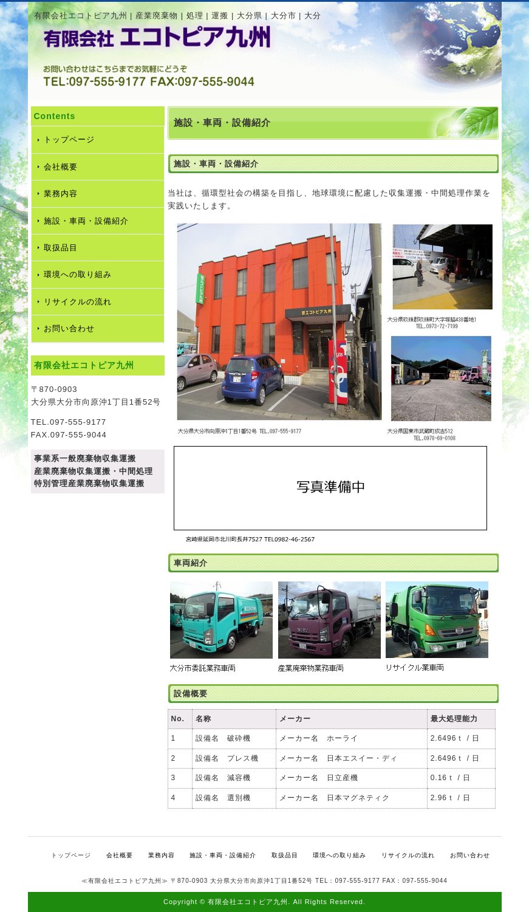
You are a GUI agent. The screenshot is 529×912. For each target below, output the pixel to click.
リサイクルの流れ (78, 301)
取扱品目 (61, 247)
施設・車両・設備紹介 (86, 220)
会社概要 (61, 166)
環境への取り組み (78, 274)
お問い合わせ (69, 328)
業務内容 (61, 193)
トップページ (69, 139)
